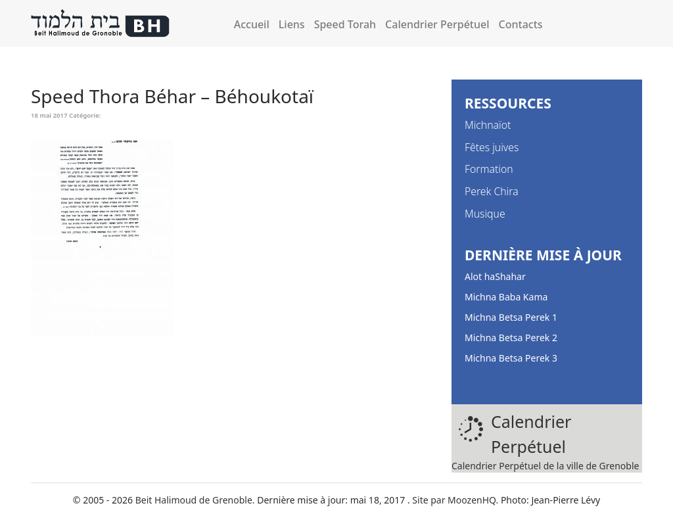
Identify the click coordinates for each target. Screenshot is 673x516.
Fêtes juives (492, 147)
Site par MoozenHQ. (455, 500)
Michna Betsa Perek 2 (511, 337)
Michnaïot (488, 125)
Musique (485, 213)
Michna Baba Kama (506, 297)
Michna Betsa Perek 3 (511, 358)
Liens (292, 24)
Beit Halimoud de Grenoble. (195, 500)
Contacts (521, 24)
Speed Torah (345, 24)
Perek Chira (492, 191)
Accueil (251, 24)
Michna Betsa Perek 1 (511, 317)
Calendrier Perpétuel (437, 24)
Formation (489, 169)
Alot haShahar (495, 276)
